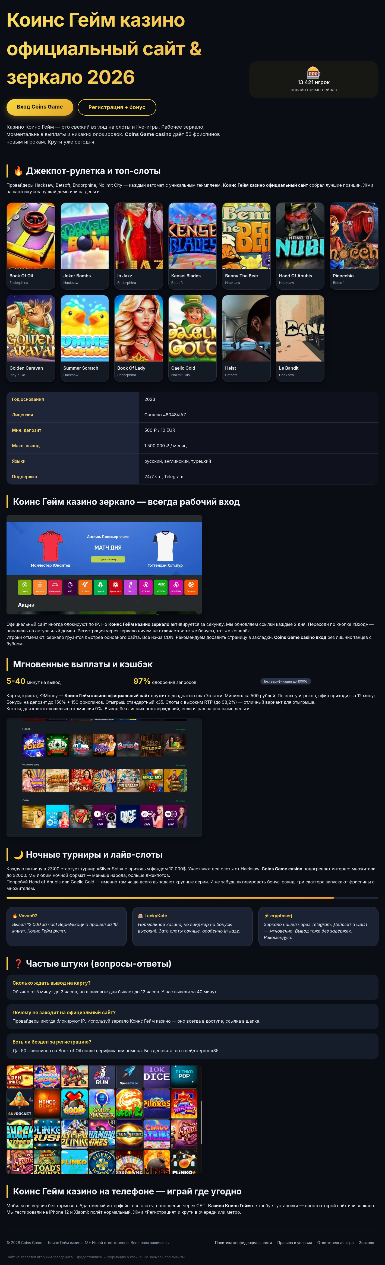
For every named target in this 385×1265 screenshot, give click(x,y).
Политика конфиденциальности (243, 1243)
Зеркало (366, 1243)
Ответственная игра (335, 1243)
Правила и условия (294, 1243)
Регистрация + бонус (117, 107)
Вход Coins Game (40, 106)
